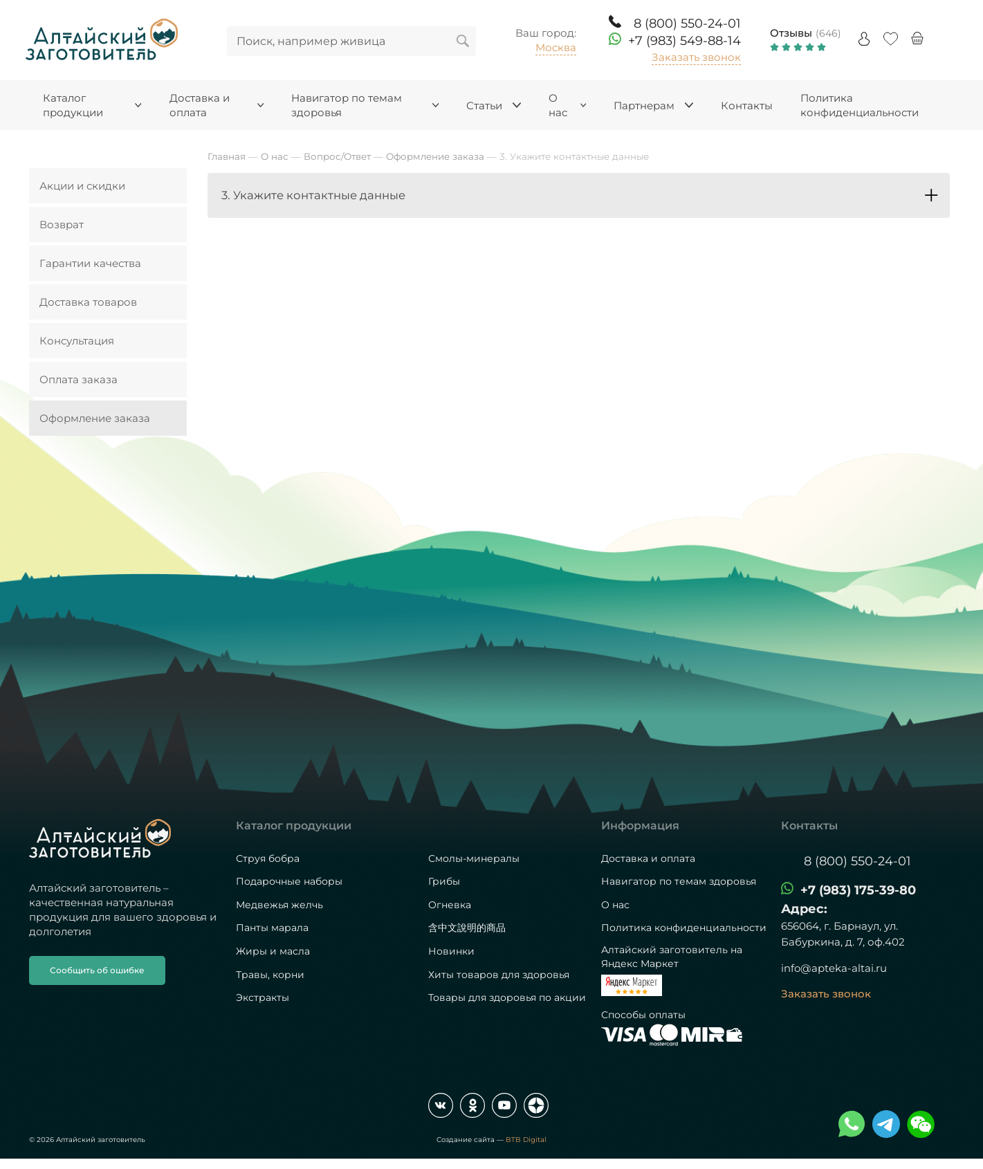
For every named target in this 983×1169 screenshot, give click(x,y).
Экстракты (262, 997)
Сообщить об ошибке (97, 970)
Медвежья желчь (279, 905)
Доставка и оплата (648, 858)
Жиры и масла (273, 951)
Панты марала (272, 927)
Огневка (449, 905)
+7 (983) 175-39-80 (858, 890)
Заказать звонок (696, 57)
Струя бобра (268, 858)
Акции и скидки (82, 185)
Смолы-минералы (474, 858)
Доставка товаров (88, 302)
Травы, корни (270, 974)
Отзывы (791, 32)
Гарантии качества (90, 263)
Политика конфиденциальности (683, 927)
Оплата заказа (78, 379)
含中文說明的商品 (467, 927)
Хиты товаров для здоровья (498, 974)
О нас (615, 905)
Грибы (444, 881)
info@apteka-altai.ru (834, 968)
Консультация (76, 340)
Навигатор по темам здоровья (678, 881)
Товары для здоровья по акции (507, 997)
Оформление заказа (94, 418)
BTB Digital (526, 1139)
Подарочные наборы (289, 881)
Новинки (451, 951)
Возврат (61, 224)
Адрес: (804, 909)
